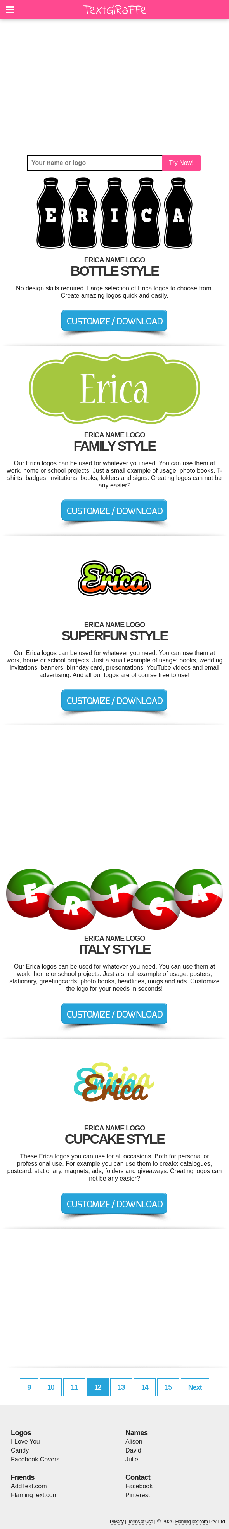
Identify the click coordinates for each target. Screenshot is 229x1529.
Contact (137, 1477)
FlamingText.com (34, 1495)
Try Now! (181, 162)
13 (121, 1387)
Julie (131, 1459)
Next (195, 1387)
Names (136, 1432)
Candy (20, 1450)
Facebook (139, 1486)
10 (50, 1387)
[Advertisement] (114, 87)
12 (97, 1387)
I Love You (25, 1441)
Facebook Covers (35, 1459)
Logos (21, 1432)
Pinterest (137, 1495)
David (133, 1450)
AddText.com (29, 1486)
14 (144, 1387)
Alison (133, 1441)
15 (168, 1387)
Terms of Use (140, 1521)
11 (74, 1387)
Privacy (117, 1521)
